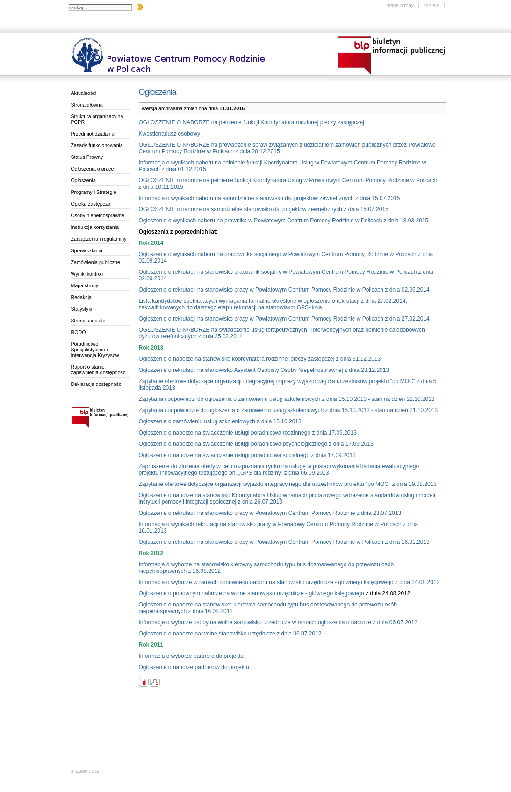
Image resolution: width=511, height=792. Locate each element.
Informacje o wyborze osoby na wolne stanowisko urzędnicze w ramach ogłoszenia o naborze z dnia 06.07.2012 (278, 622)
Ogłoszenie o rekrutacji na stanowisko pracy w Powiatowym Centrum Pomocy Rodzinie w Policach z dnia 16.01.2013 (284, 542)
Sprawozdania (87, 250)
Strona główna (87, 104)
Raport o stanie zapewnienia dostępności (99, 369)
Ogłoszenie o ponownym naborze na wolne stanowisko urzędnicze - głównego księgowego (251, 593)
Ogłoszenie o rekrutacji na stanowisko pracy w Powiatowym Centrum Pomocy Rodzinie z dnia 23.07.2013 (270, 513)
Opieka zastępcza (91, 204)
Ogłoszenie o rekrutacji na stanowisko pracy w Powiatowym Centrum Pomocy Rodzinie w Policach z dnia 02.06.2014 (284, 289)
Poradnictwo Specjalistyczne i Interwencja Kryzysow (95, 349)
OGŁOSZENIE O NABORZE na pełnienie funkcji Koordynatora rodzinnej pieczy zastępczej (251, 122)
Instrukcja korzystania (95, 227)
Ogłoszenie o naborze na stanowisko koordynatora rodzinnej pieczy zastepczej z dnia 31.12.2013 (260, 359)
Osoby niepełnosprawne (97, 215)
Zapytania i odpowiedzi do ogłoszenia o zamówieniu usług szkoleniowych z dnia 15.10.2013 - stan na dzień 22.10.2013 (287, 399)
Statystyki (82, 309)
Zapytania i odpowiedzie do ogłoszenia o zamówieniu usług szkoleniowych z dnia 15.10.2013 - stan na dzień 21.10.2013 (288, 410)
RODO (78, 332)
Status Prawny (87, 157)
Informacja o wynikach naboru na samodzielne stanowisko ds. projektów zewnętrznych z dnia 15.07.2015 (269, 198)
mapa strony (400, 5)
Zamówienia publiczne (95, 262)
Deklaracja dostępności (96, 384)
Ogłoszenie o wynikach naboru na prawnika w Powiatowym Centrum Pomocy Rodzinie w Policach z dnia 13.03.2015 (284, 220)
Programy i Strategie (93, 192)
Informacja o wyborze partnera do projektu (191, 656)
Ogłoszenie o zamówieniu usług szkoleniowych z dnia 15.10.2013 (220, 421)
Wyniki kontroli (87, 274)
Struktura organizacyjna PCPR (97, 119)
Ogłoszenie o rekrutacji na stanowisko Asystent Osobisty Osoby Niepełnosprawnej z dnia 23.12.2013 (264, 370)
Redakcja (81, 297)
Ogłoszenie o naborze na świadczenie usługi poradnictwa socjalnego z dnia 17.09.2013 (247, 455)
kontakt (431, 5)
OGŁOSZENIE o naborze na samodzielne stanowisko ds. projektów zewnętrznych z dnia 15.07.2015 (264, 209)
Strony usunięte (88, 320)
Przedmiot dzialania (93, 133)
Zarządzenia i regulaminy (99, 239)
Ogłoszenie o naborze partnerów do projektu (194, 667)
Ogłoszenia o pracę (92, 168)
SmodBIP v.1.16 (85, 771)
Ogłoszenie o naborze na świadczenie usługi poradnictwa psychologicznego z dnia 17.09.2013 (256, 444)
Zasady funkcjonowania (97, 145)
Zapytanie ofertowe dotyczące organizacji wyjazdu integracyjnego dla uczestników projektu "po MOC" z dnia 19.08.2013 (288, 484)
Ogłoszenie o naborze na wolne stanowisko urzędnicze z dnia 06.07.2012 (230, 633)
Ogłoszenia (83, 180)
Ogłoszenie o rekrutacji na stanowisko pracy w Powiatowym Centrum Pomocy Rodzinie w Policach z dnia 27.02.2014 (284, 318)
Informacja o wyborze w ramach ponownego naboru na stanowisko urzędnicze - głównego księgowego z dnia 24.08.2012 (289, 582)
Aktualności (84, 93)
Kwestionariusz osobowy (169, 133)
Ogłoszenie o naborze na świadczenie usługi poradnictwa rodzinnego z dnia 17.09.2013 (248, 432)
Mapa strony (85, 285)
